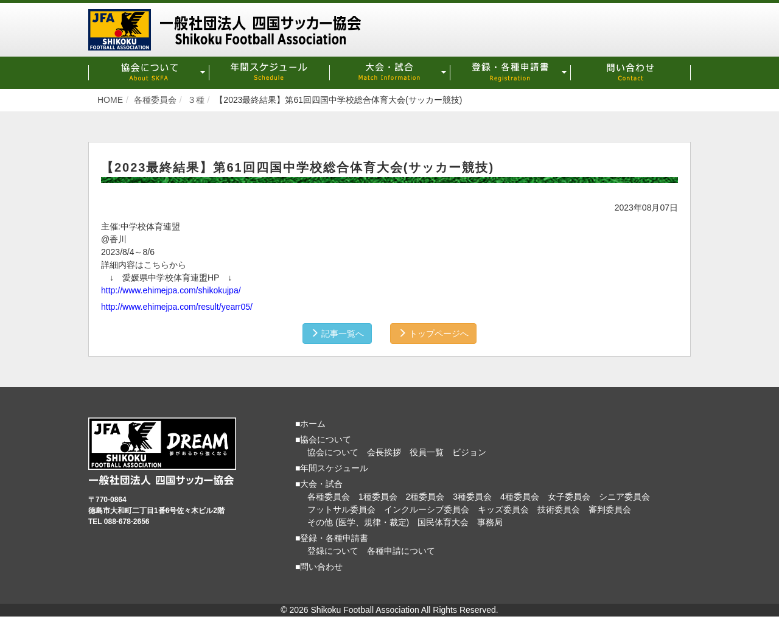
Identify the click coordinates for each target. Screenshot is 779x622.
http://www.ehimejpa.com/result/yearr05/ (177, 306)
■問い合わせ (319, 566)
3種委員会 (472, 496)
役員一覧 (427, 451)
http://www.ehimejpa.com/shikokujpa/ (171, 290)
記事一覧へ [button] (336, 333)
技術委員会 (558, 509)
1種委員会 (377, 496)
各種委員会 (328, 496)
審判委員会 (610, 509)
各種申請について (401, 550)
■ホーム (310, 423)
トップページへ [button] (434, 333)
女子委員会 (569, 496)
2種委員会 (425, 496)
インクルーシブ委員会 (426, 509)
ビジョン (469, 451)
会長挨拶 (384, 451)
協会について (332, 451)
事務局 (490, 521)
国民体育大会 (443, 521)
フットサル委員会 (341, 509)
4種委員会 (519, 496)
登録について (332, 550)
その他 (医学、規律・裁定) (358, 521)
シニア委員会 (624, 496)
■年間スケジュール (331, 467)
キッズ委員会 (503, 509)
